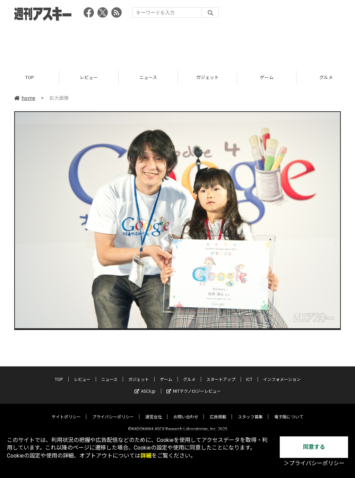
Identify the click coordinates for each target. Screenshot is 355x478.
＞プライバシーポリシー (314, 463)
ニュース (148, 77)
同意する (314, 447)
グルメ (189, 374)
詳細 (145, 455)
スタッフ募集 (250, 411)
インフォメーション (282, 374)
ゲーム (267, 77)
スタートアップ (220, 374)
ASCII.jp (145, 386)
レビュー (89, 77)
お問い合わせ (185, 411)
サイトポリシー (66, 411)
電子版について (288, 411)
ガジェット (207, 77)
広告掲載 (218, 411)
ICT (249, 374)
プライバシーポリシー (113, 411)
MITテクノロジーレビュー (193, 386)
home (24, 97)
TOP (29, 77)
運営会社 (153, 411)
